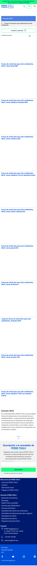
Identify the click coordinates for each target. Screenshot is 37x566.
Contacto (4, 485)
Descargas (4, 500)
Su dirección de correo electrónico (7, 461)
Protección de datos (7, 550)
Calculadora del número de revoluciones (14, 511)
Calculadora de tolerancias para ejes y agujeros (16, 513)
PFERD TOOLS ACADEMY (9, 503)
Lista (34, 36)
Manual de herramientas (9, 498)
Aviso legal (4, 547)
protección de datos (16, 473)
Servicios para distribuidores (10, 505)
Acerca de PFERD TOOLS (9, 482)
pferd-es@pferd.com (9, 540)
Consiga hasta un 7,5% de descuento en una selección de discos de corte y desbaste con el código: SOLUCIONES (18, 2)
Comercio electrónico (8, 508)
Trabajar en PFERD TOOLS (10, 490)
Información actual (7, 487)
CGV (2, 552)
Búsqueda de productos (9, 518)
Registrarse (18, 469)
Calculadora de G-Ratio (8, 516)
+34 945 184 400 (8, 537)
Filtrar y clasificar (18, 31)
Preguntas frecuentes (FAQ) (10, 521)
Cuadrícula (30, 36)
